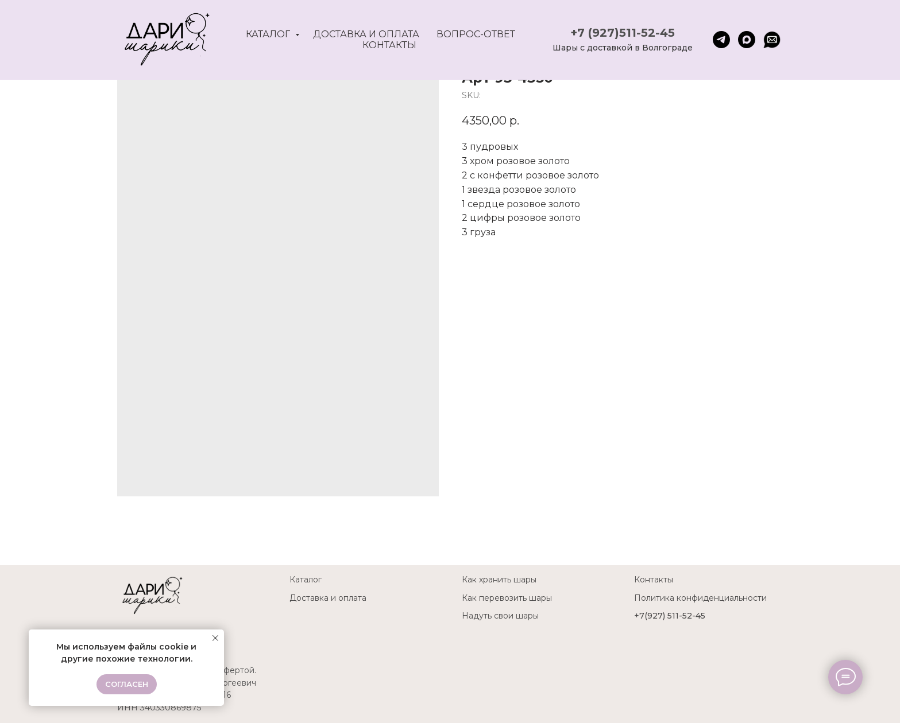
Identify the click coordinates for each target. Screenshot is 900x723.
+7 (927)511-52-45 (622, 33)
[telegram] (721, 39)
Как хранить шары (499, 579)
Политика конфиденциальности (700, 598)
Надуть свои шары (500, 616)
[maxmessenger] (746, 39)
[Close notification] (215, 638)
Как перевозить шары (507, 598)
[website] (772, 39)
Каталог (269, 34)
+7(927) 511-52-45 (669, 616)
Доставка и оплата (366, 34)
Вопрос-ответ (476, 34)
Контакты (389, 45)
